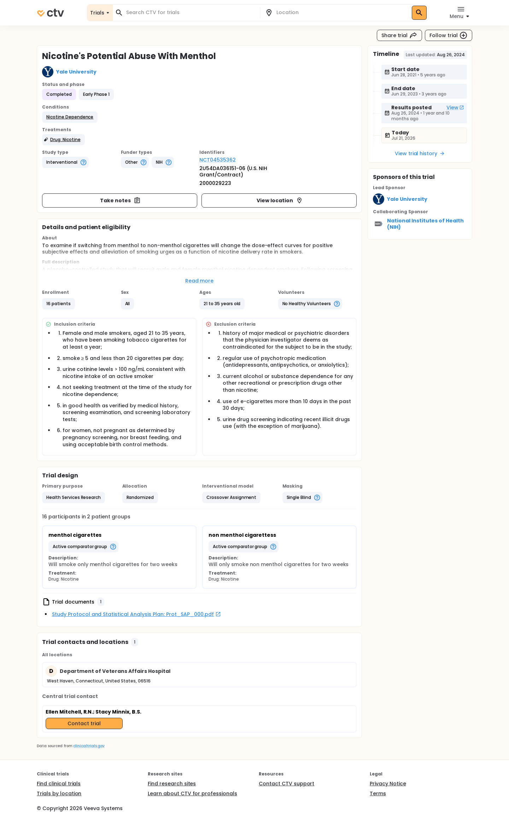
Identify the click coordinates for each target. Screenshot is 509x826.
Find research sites (172, 783)
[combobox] (190, 12)
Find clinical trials (59, 783)
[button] (70, 117)
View (455, 107)
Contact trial (84, 723)
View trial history (420, 153)
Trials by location (59, 793)
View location (280, 200)
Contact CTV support (286, 783)
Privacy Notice (388, 783)
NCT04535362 (217, 160)
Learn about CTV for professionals (192, 793)
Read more (199, 281)
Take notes (120, 200)
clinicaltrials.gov (88, 746)
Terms (378, 793)
